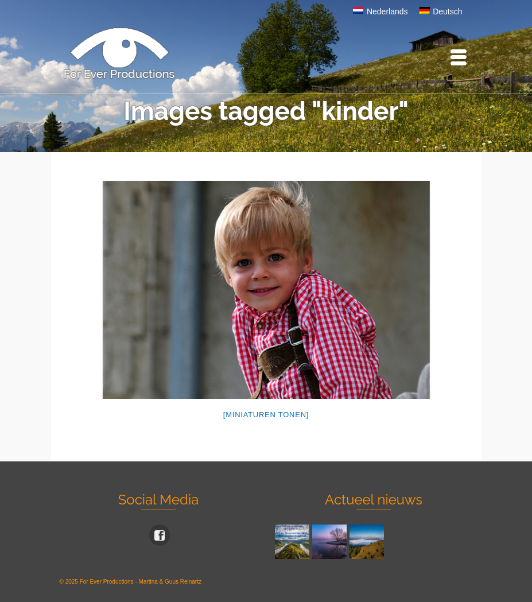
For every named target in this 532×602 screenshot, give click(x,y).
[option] (266, 290)
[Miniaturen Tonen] (266, 414)
